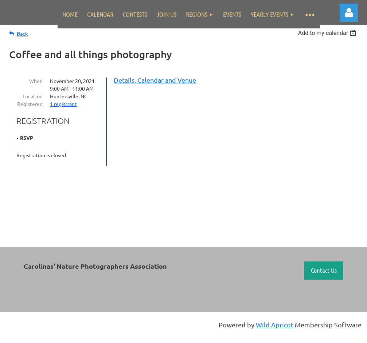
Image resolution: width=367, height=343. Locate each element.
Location (33, 96)
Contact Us (324, 270)
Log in (349, 13)
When (36, 81)
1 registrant (63, 103)
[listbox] (328, 33)
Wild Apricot (274, 324)
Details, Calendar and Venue (155, 80)
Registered (30, 103)
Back (22, 33)
